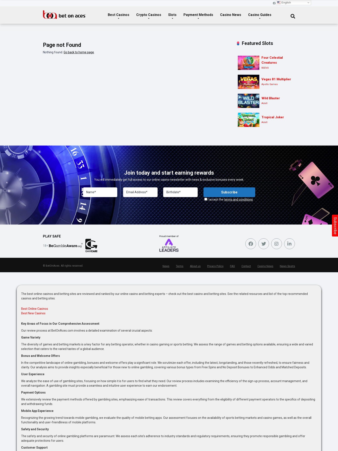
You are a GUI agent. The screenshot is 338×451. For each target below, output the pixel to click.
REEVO (265, 67)
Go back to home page (79, 52)
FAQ (233, 266)
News (167, 266)
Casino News (230, 15)
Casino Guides (259, 15)
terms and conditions (238, 199)
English (284, 2)
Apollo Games (269, 84)
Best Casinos (118, 15)
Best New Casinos (33, 313)
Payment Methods (198, 15)
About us (196, 266)
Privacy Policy (216, 266)
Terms (181, 266)
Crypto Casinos (148, 15)
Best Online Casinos (34, 308)
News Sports (287, 266)
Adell (264, 103)
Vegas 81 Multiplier (276, 79)
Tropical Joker (272, 117)
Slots (172, 15)
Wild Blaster (270, 98)
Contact (247, 266)
